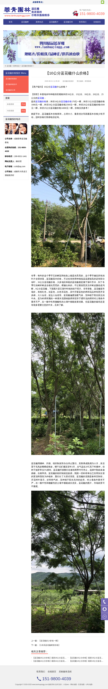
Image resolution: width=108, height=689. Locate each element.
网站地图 (73, 684)
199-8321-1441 (20, 156)
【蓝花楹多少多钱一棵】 (49, 641)
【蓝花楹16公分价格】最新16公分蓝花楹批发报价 (53, 658)
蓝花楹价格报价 (27, 66)
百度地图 (81, 684)
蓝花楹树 (25, 22)
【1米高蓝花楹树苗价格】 (49, 645)
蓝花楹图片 (53, 22)
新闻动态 (39, 22)
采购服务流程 (10, 27)
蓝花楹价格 (40, 101)
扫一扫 (102, 2)
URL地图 (89, 684)
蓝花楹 (9, 66)
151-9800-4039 (92, 14)
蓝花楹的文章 (10, 90)
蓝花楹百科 (68, 22)
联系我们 (82, 22)
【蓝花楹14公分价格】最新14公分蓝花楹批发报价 (53, 661)
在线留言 (97, 22)
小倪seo (66, 684)
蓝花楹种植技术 (11, 84)
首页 (10, 22)
